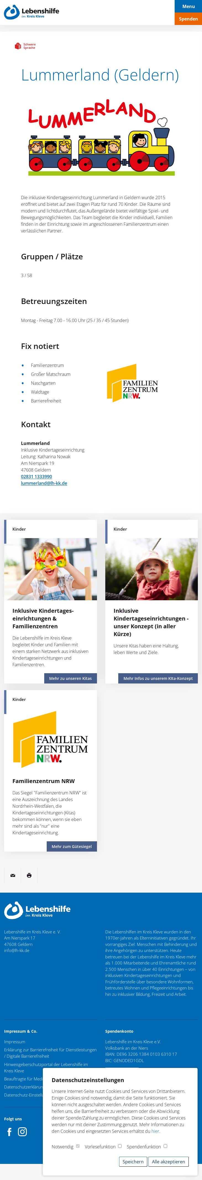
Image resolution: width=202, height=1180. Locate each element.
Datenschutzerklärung (24, 1085)
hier (155, 1131)
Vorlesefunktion (100, 1147)
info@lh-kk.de (16, 950)
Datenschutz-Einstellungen (29, 1094)
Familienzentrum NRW (43, 780)
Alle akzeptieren (168, 1162)
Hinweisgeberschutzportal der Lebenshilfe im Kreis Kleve (46, 1067)
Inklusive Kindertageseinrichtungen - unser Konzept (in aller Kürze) (151, 622)
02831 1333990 (36, 476)
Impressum (14, 1041)
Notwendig (62, 1147)
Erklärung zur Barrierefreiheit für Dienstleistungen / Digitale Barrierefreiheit (50, 1053)
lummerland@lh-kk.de (44, 483)
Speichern (133, 1162)
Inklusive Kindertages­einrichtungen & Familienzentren (43, 618)
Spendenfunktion (144, 1147)
